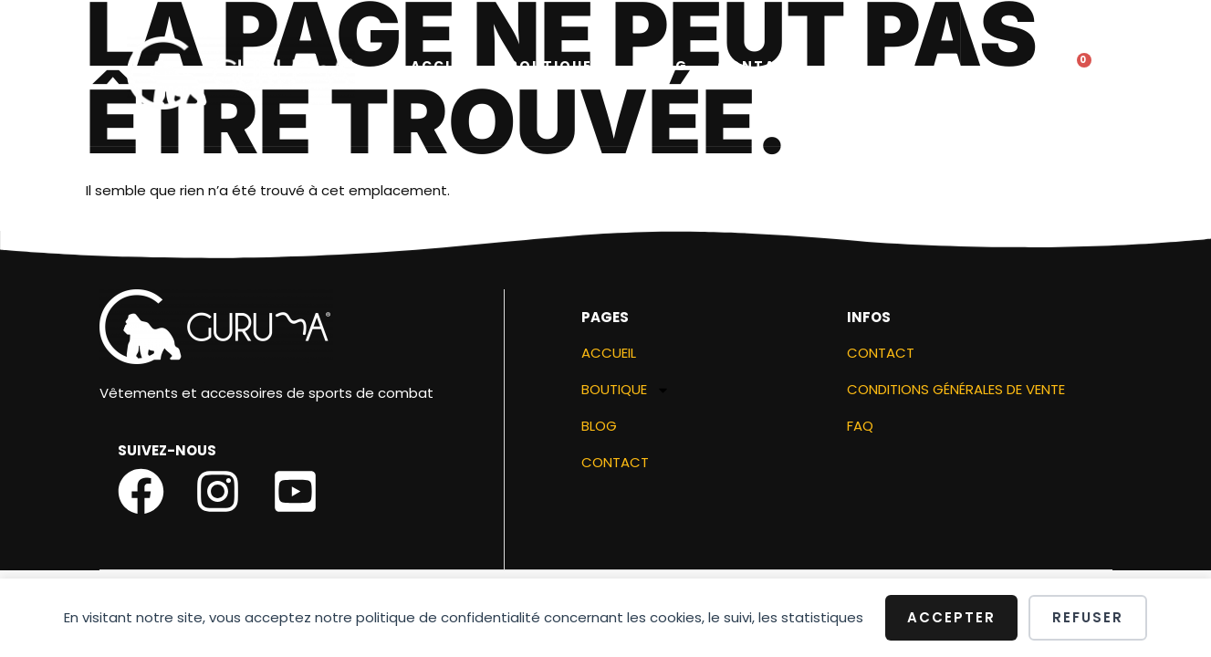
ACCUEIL (445, 67)
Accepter (951, 617)
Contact (758, 67)
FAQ (860, 429)
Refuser (1087, 617)
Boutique (561, 67)
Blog (665, 67)
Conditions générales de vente (956, 392)
